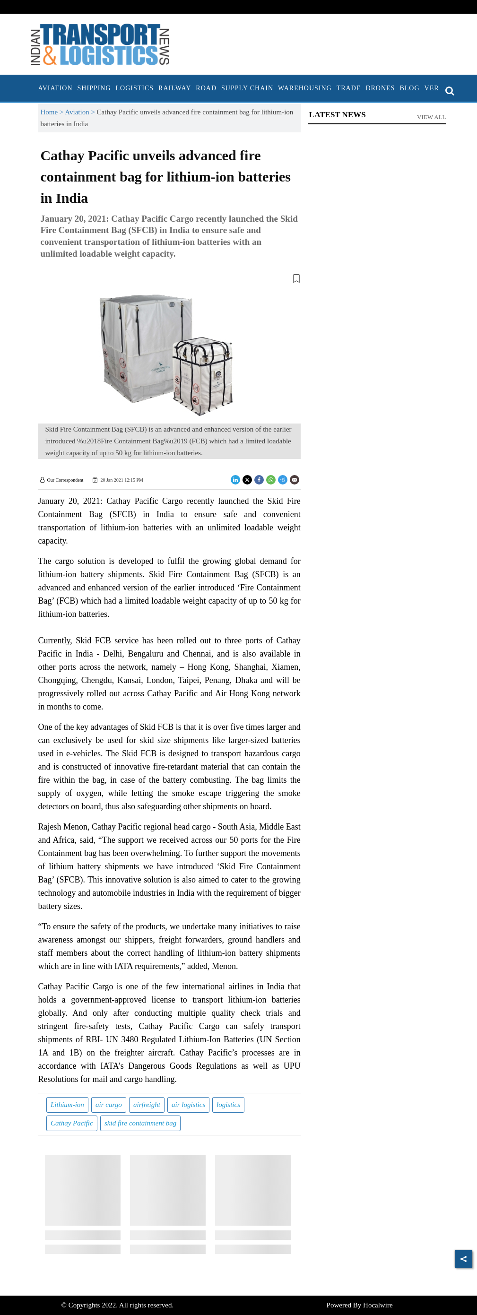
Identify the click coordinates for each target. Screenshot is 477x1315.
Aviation (55, 88)
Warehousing (305, 88)
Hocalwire (377, 1305)
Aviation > (80, 112)
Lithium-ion (67, 1104)
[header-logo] (100, 43)
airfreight (146, 1104)
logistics (228, 1104)
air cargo (108, 1104)
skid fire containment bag (140, 1123)
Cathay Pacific (72, 1123)
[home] (33, 88)
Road (206, 88)
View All (431, 117)
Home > (52, 112)
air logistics (188, 1104)
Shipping (94, 88)
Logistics (135, 88)
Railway (174, 88)
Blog (409, 88)
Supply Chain (247, 88)
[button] (169, 280)
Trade (349, 88)
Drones (380, 88)
